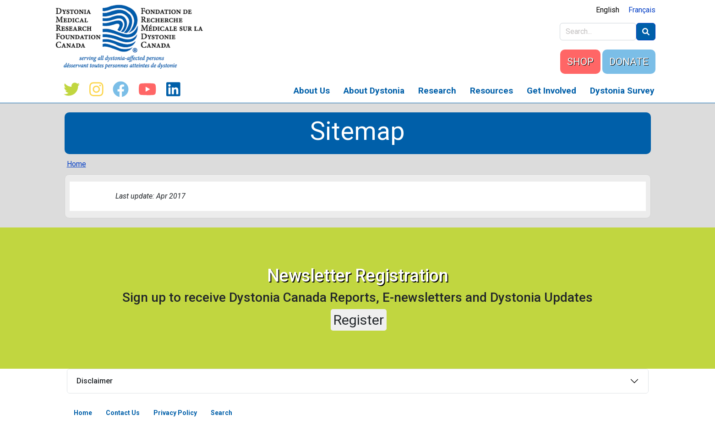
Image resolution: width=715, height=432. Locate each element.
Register (358, 320)
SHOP (580, 61)
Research (437, 90)
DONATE (629, 61)
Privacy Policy (175, 412)
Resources (491, 90)
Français (641, 10)
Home (76, 164)
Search (221, 412)
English (607, 10)
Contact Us (123, 412)
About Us (312, 90)
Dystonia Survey (622, 90)
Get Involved (551, 90)
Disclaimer (94, 381)
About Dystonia (374, 90)
